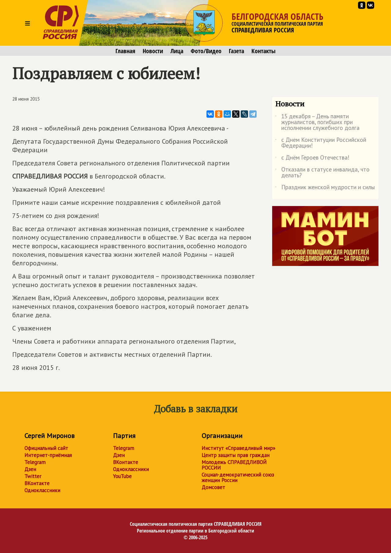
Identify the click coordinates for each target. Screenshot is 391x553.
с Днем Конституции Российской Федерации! (320, 143)
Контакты (263, 51)
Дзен (30, 469)
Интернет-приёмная (48, 455)
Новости (153, 51)
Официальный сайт (46, 448)
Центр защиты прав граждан (235, 455)
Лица (176, 51)
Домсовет (213, 487)
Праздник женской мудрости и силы (325, 188)
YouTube (122, 476)
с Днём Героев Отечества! (312, 159)
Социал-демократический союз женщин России (238, 477)
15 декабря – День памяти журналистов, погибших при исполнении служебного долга (317, 122)
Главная (125, 51)
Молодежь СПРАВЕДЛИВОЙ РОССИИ (234, 464)
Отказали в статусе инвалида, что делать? (322, 173)
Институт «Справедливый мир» (238, 448)
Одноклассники (42, 490)
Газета (236, 51)
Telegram (35, 462)
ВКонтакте (36, 483)
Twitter (32, 476)
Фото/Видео (206, 51)
